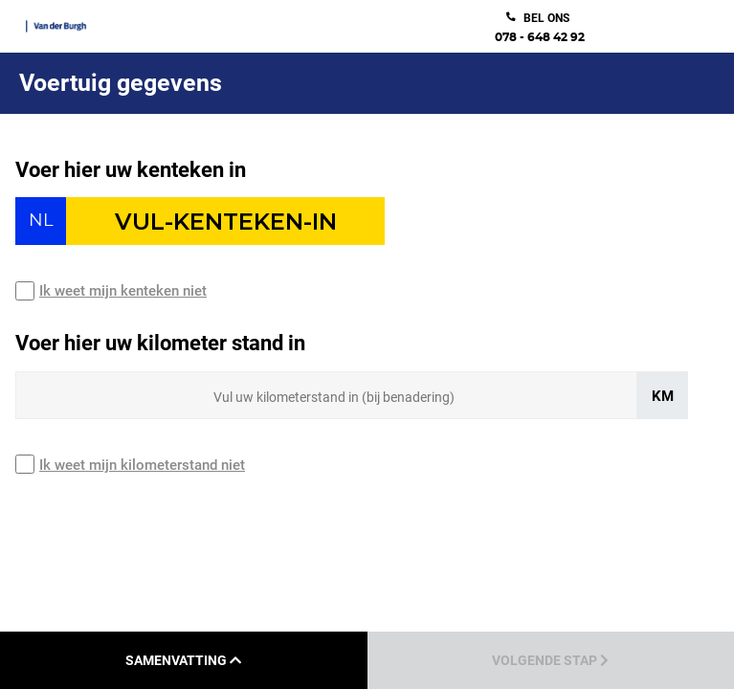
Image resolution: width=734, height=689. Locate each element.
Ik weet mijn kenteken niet (123, 291)
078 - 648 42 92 (540, 37)
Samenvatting (183, 660)
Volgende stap (550, 660)
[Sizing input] (326, 395)
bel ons (546, 18)
